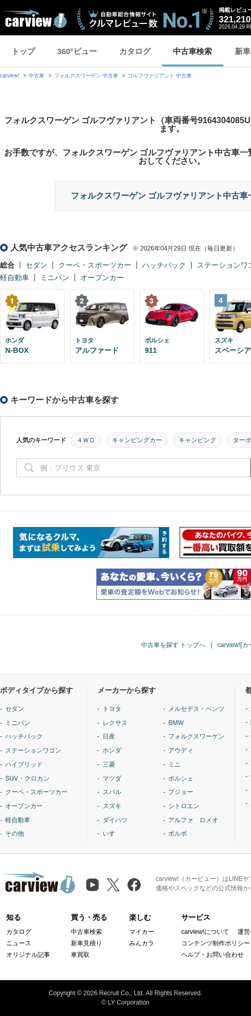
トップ (23, 51)
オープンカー (102, 277)
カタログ (134, 51)
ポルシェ (180, 778)
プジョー (180, 792)
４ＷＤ (86, 440)
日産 (109, 736)
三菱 (109, 764)
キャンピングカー (137, 440)
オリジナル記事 (28, 954)
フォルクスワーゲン (196, 736)
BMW (175, 723)
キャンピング (197, 440)
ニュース (18, 943)
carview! (9, 75)
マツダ (112, 778)
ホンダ (112, 750)
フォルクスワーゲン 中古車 (86, 75)
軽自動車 (14, 277)
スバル (112, 792)
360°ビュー (77, 51)
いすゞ (112, 833)
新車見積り (86, 943)
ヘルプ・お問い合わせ (212, 954)
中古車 (36, 75)
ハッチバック (164, 265)
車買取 (80, 954)
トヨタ (112, 708)
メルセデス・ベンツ (196, 708)
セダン (36, 265)
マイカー (141, 931)
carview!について (205, 931)
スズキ (112, 806)
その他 (14, 833)
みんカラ (141, 943)
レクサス (115, 723)
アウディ (180, 750)
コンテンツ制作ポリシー (215, 943)
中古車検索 (192, 51)
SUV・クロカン (27, 778)
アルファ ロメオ (193, 820)
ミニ (174, 764)
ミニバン (54, 277)
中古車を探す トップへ (173, 645)
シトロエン (183, 806)
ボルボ (177, 833)
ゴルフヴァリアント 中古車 (160, 75)
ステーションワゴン (33, 750)
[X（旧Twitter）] (113, 884)
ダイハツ (115, 820)
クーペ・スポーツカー (94, 265)
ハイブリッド (24, 764)
